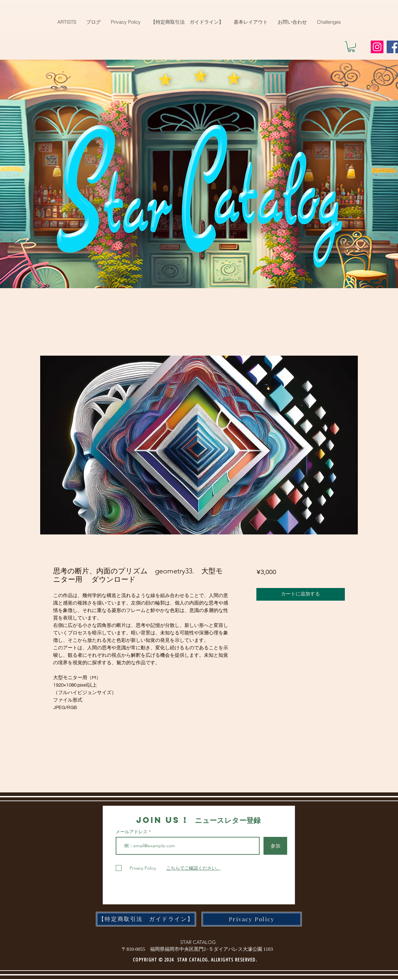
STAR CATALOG (198, 942)
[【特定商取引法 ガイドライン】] (146, 919)
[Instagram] (377, 47)
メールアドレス (132, 831)
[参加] (275, 846)
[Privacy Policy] (252, 919)
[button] (351, 46)
